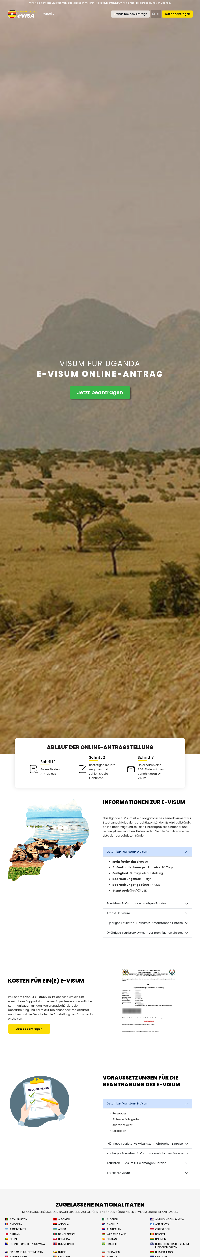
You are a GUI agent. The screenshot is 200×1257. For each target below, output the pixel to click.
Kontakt (48, 14)
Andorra (13, 1224)
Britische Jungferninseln (24, 1252)
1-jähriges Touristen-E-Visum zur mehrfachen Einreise (145, 923)
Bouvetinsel (63, 1244)
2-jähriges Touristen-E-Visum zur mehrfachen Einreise (145, 933)
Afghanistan (16, 1219)
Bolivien (158, 1239)
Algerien (110, 1219)
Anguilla (110, 1224)
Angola (61, 1224)
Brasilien (110, 1244)
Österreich (160, 1229)
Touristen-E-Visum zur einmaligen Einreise (136, 903)
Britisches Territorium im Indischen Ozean (169, 1246)
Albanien (61, 1219)
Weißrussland (114, 1234)
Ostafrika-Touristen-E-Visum (127, 852)
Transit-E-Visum (118, 913)
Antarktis (159, 1224)
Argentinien (15, 1229)
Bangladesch (64, 1234)
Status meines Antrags (130, 14)
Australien (111, 1229)
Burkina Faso (161, 1252)
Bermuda (61, 1239)
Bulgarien (111, 1252)
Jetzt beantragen (177, 14)
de (156, 14)
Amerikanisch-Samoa (167, 1219)
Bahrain (12, 1234)
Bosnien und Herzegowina (25, 1244)
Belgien (157, 1234)
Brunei (59, 1252)
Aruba (59, 1229)
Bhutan (109, 1239)
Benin (11, 1239)
